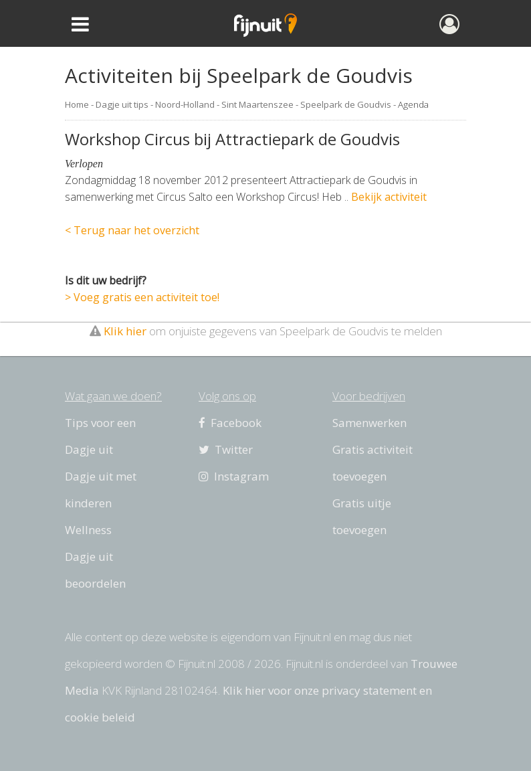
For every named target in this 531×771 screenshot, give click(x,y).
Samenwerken (369, 422)
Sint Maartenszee (257, 104)
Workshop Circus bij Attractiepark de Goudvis (232, 139)
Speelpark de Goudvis (345, 104)
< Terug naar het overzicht (132, 230)
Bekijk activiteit (389, 196)
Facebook (230, 422)
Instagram (234, 476)
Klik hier (125, 331)
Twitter (226, 449)
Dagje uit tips (122, 104)
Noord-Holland (185, 104)
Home (77, 104)
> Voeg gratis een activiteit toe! (142, 297)
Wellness (88, 529)
